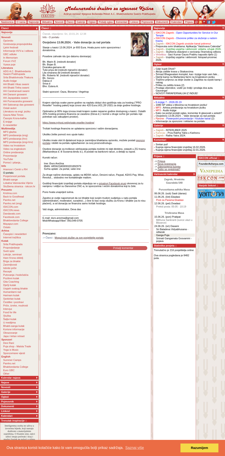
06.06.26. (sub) (162, 193)
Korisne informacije (14, 329)
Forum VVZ (9, 61)
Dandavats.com (11, 213)
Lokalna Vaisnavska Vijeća (18, 183)
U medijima (9, 322)
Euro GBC (9, 370)
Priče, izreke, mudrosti (15, 305)
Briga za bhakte (11, 261)
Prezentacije (10, 155)
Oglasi (91, 22)
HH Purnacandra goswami (17, 101)
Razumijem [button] (199, 448)
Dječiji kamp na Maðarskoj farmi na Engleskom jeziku (185, 77)
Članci (70, 22)
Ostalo (6, 227)
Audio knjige (10, 80)
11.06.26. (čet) (162, 196)
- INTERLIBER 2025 (171, 130)
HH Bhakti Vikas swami (16, 84)
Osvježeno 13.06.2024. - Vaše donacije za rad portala (185, 115)
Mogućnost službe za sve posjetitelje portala (79, 237)
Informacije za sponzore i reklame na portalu (180, 121)
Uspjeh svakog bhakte (15, 288)
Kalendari (176, 22)
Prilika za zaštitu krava (168, 85)
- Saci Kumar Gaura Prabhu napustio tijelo (184, 54)
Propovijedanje (11, 247)
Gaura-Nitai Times (13, 114)
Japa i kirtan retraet (14, 336)
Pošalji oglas (106, 22)
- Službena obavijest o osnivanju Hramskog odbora (188, 51)
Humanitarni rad (12, 292)
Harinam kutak (11, 295)
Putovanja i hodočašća (15, 275)
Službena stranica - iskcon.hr (19, 186)
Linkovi (134, 22)
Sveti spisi (9, 251)
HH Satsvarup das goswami (18, 104)
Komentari (121, 22)
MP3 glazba (9, 132)
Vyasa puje (9, 64)
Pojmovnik (147, 22)
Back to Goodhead (13, 196)
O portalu (8, 172)
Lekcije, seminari (12, 254)
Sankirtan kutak (11, 298)
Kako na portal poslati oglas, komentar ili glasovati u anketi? (189, 113)
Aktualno (47, 22)
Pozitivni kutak (11, 278)
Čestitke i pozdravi (13, 302)
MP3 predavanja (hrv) (15, 138)
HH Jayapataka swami (15, 97)
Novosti (59, 22)
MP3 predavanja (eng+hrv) (18, 142)
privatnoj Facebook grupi (112, 183)
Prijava (189, 22)
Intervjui (7, 309)
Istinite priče (10, 268)
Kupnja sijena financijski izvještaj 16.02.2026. (181, 147)
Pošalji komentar (123, 248)
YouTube (8, 159)
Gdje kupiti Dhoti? (165, 68)
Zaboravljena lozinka (169, 166)
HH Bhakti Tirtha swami (16, 87)
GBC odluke (10, 54)
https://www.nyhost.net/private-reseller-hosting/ (68, 122)
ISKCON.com (10, 206)
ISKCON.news (11, 210)
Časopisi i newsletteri (15, 234)
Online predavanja (13, 152)
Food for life (9, 312)
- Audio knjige (166, 110)
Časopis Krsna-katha (14, 118)
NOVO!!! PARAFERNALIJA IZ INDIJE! (177, 93)
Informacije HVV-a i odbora (18, 50)
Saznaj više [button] (134, 448)
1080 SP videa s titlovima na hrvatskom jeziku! (181, 105)
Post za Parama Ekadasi (169, 200)
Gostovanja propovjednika (17, 44)
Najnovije (34, 22)
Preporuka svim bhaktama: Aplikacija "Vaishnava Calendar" (188, 46)
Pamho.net (9, 200)
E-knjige (7, 121)
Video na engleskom (14, 149)
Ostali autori (10, 108)
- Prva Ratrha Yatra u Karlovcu (178, 132)
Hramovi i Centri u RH (15, 169)
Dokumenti (162, 22)
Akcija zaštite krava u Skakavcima (174, 71)
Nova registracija (167, 164)
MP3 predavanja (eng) (15, 135)
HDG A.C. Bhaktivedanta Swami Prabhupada (17, 72)
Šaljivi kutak (9, 319)
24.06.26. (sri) (162, 226)
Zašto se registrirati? (169, 169)
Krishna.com (10, 193)
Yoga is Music (10, 349)
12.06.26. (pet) (162, 203)
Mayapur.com (10, 223)
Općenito (8, 40)
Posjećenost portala (14, 176)
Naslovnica (7, 22)
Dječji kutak (9, 285)
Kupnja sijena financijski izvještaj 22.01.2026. (181, 149)
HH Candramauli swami (16, 91)
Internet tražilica (12, 237)
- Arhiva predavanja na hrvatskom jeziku (181, 107)
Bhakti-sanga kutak (14, 326)
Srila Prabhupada (12, 244)
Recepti (7, 271)
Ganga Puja (162, 235)
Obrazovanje (10, 332)
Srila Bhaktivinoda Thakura (18, 77)
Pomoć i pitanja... (12, 162)
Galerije (81, 22)
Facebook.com (11, 217)
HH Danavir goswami (15, 94)
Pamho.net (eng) (12, 203)
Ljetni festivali (10, 47)
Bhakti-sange (10, 179)
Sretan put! (162, 144)
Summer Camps (12, 360)
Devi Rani (8, 343)
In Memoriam (10, 57)
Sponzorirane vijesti (14, 353)
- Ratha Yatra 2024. (171, 135)
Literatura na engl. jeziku (16, 111)
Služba (7, 315)
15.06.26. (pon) (162, 216)
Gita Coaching (11, 281)
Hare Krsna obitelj (13, 257)
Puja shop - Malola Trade (17, 346)
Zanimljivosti (10, 264)
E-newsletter (10, 125)
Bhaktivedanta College (15, 220)
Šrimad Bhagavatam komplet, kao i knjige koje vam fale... (187, 74)
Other (6, 373)
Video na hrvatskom (14, 145)
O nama (21, 22)
